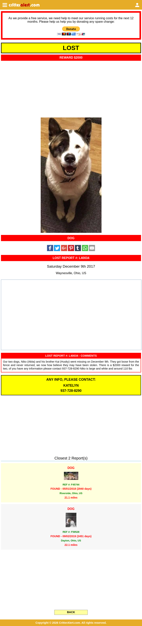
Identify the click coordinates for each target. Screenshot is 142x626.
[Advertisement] (71, 88)
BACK (71, 612)
